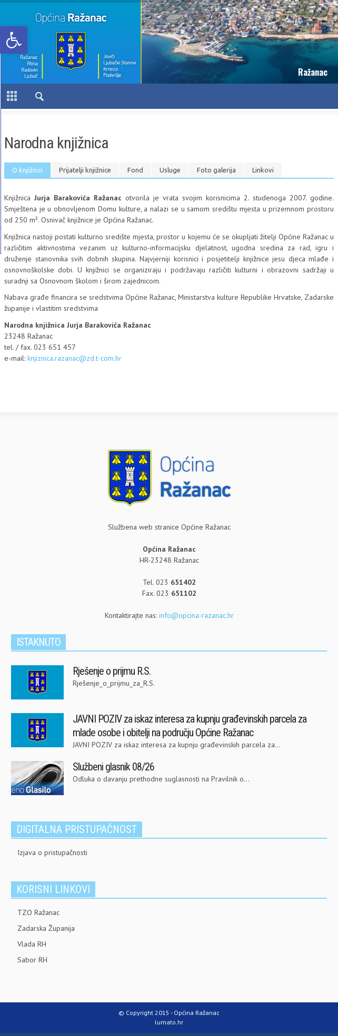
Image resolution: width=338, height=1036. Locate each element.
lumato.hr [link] (169, 1022)
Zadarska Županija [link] (46, 928)
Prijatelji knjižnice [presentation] (85, 170)
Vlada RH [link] (31, 944)
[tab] (27, 170)
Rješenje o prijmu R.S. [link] (112, 671)
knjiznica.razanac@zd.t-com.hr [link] (74, 358)
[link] (13, 40)
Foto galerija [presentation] (216, 170)
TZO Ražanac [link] (38, 912)
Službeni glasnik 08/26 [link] (113, 766)
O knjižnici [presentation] (27, 170)
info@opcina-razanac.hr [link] (196, 615)
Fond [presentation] (135, 170)
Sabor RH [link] (32, 959)
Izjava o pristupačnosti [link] (52, 852)
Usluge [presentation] (170, 170)
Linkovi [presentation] (263, 170)
